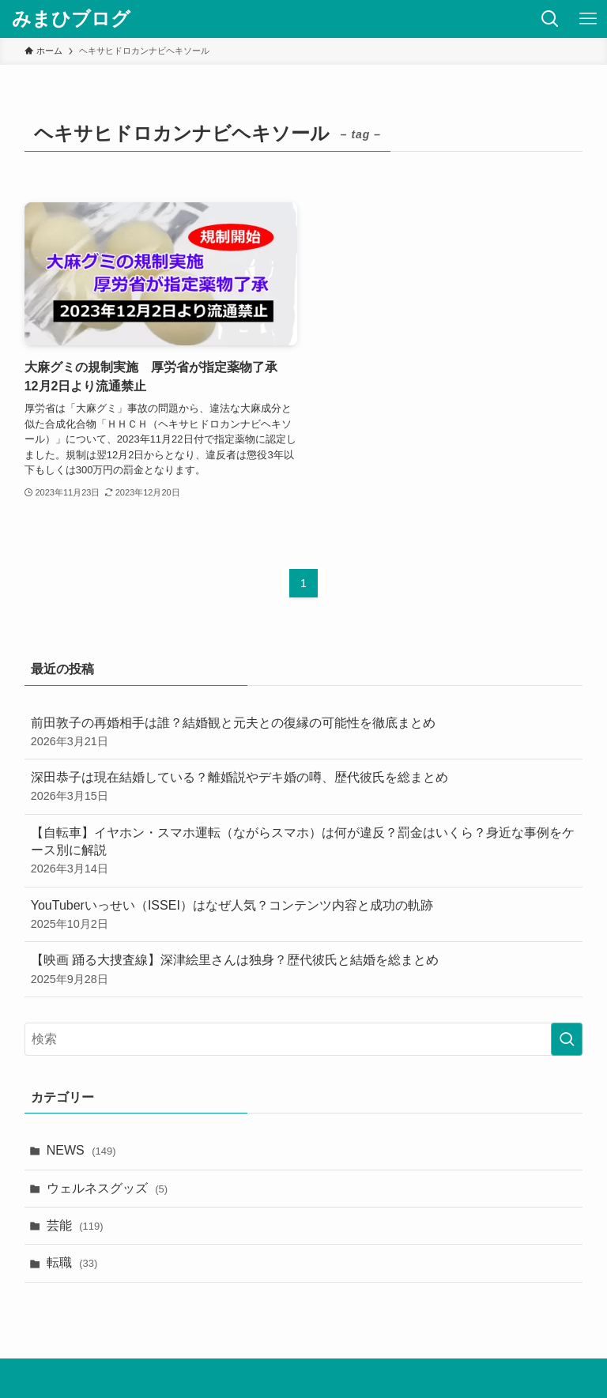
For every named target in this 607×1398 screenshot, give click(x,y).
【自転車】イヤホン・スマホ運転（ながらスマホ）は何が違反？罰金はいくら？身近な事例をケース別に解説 (304, 851)
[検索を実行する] (566, 1039)
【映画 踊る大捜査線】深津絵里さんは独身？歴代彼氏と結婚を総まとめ (304, 970)
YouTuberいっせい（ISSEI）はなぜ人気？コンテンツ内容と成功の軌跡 (304, 916)
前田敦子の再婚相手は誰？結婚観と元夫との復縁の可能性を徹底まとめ (304, 733)
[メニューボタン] (588, 19)
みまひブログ (71, 18)
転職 (72, 1262)
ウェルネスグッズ (107, 1188)
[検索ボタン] (550, 19)
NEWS (81, 1150)
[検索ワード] (304, 1039)
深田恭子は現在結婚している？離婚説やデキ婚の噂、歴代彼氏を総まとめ (304, 788)
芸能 (75, 1225)
